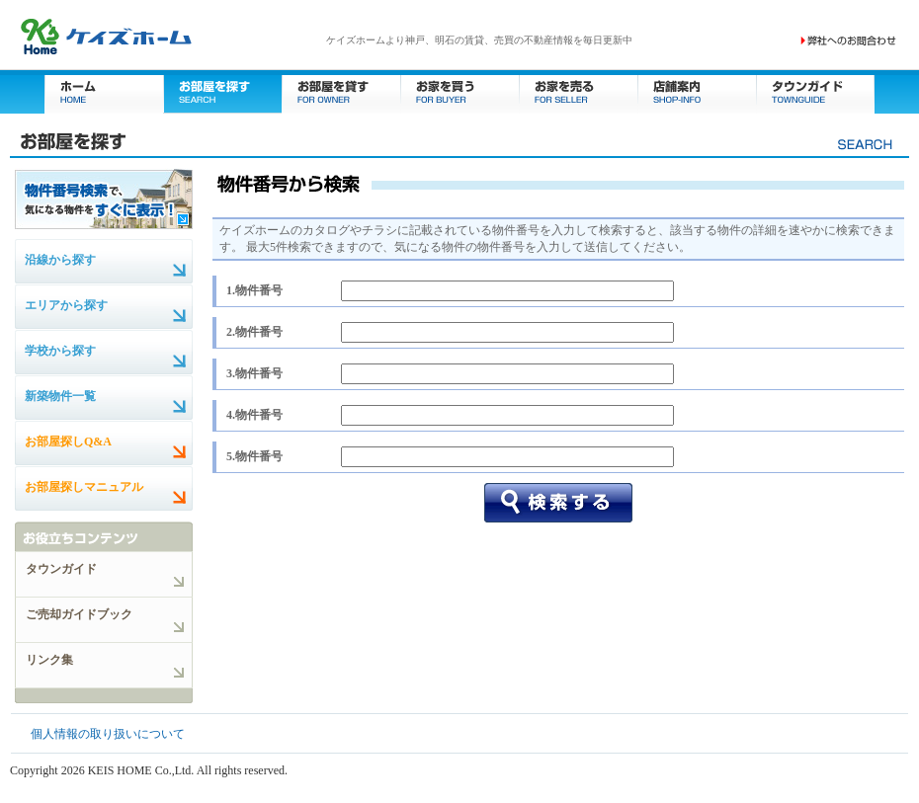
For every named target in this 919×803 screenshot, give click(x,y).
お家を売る (578, 91)
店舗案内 (696, 91)
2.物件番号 (254, 332)
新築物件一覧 (60, 396)
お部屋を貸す (341, 91)
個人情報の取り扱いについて (108, 734)
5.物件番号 (254, 456)
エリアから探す (66, 305)
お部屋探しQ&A (68, 441)
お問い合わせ (848, 40)
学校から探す (60, 351)
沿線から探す (60, 260)
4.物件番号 (254, 415)
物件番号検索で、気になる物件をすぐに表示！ (104, 198)
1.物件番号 (254, 290)
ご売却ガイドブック (79, 614)
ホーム (103, 91)
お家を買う (459, 91)
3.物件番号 (254, 373)
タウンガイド (815, 91)
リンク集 (49, 660)
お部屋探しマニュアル (84, 487)
